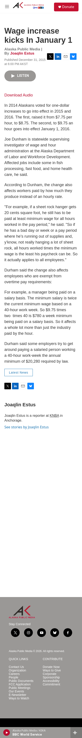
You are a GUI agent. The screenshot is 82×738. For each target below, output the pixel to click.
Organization (17, 670)
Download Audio (18, 95)
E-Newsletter (17, 695)
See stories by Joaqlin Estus (26, 427)
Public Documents (21, 681)
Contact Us (16, 667)
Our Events (16, 691)
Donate (68, 7)
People (13, 677)
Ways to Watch (19, 698)
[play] (6, 732)
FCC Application (20, 684)
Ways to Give (52, 670)
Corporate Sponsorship (51, 675)
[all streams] (76, 732)
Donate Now (51, 667)
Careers (14, 674)
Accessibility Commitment (51, 682)
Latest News (18, 372)
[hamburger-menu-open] (6, 6)
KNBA (54, 415)
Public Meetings (19, 688)
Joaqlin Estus (22, 53)
